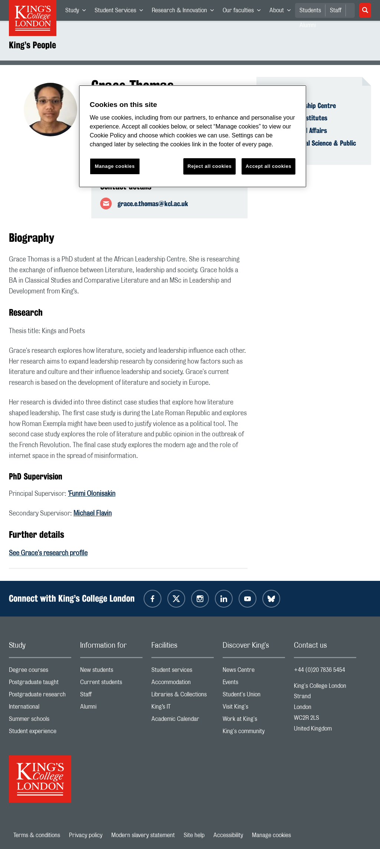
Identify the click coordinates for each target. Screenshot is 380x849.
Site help (194, 835)
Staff (335, 10)
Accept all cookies (268, 166)
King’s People (32, 45)
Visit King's (254, 708)
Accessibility (228, 835)
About (282, 11)
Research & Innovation (185, 11)
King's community (254, 733)
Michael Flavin (92, 513)
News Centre (254, 671)
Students (310, 10)
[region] (193, 136)
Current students (111, 684)
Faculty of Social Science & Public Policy (310, 147)
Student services (182, 671)
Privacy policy (85, 835)
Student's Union (254, 696)
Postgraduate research (40, 696)
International (40, 708)
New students (111, 671)
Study (77, 11)
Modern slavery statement (143, 835)
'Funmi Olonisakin (91, 494)
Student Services (121, 11)
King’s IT (182, 708)
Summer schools (40, 720)
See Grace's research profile (48, 553)
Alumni (111, 708)
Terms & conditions (36, 835)
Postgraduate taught (40, 684)
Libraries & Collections (182, 696)
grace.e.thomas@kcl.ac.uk (153, 203)
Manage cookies (271, 835)
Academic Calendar (182, 720)
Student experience (40, 733)
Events (254, 684)
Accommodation (182, 684)
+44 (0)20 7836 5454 (319, 670)
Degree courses (40, 671)
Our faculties (244, 11)
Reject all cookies (209, 166)
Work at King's (254, 720)
